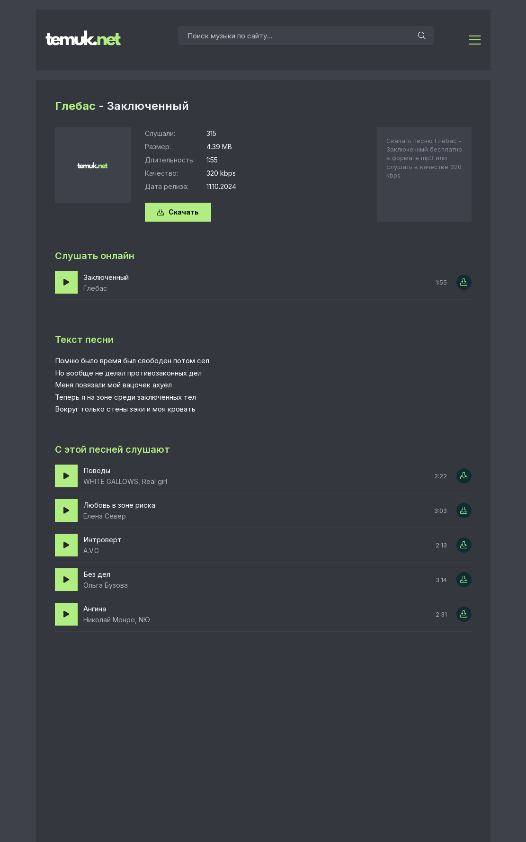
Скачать (178, 212)
